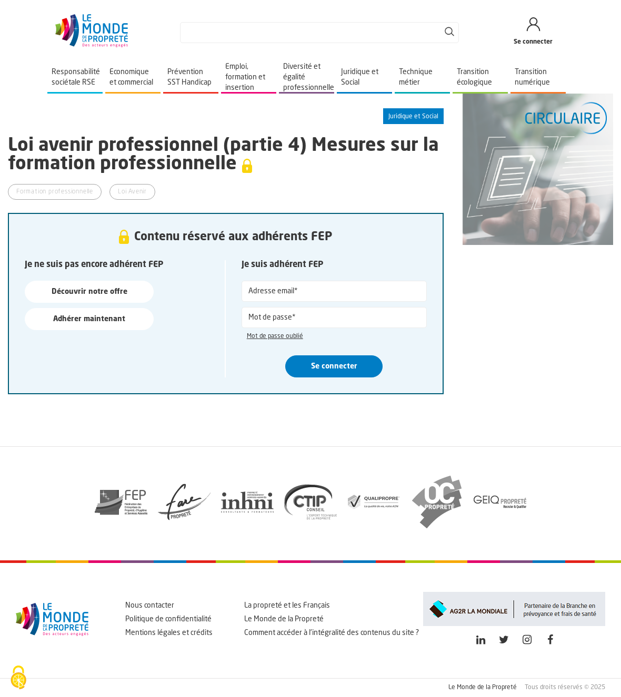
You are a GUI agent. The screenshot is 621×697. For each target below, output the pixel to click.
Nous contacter (149, 605)
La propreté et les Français (287, 605)
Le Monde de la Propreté (284, 619)
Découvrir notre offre (89, 291)
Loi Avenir (132, 192)
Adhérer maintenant (89, 319)
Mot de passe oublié (275, 336)
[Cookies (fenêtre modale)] (18, 678)
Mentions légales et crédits (169, 633)
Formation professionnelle (54, 192)
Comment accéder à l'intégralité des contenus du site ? (331, 633)
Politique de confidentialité (168, 619)
